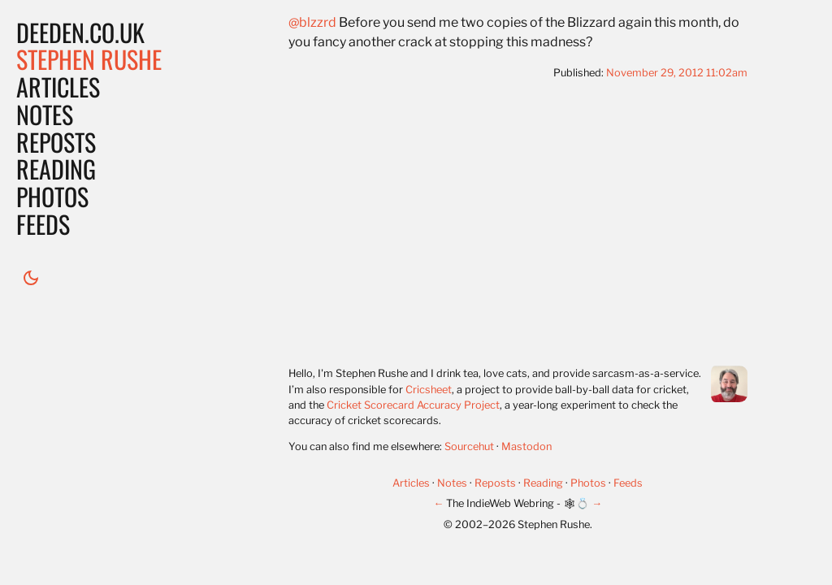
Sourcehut (469, 446)
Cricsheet (428, 390)
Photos (52, 196)
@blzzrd (312, 22)
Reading (56, 168)
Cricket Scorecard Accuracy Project (413, 405)
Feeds (43, 224)
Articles (58, 86)
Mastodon (526, 446)
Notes (44, 114)
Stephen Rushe (89, 59)
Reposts (56, 142)
